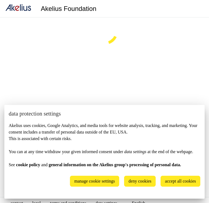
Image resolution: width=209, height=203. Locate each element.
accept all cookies (180, 181)
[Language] (198, 8)
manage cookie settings (94, 181)
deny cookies (139, 181)
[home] (18, 8)
